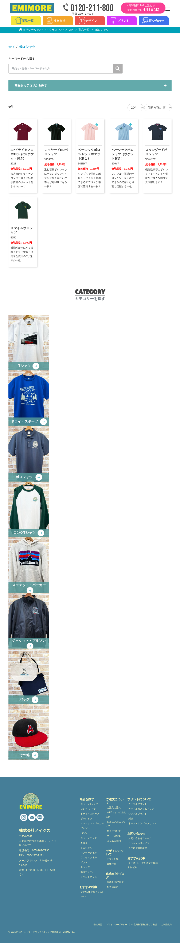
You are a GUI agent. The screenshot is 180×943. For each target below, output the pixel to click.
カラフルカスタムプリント (142, 809)
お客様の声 (112, 887)
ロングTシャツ (88, 809)
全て (11, 47)
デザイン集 (112, 859)
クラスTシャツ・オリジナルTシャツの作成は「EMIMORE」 (46, 932)
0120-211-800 (92, 8)
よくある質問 (114, 840)
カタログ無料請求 (137, 848)
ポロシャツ (27, 47)
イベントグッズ (89, 877)
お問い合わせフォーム (140, 838)
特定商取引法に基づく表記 (144, 924)
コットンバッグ (89, 838)
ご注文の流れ (114, 807)
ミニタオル (86, 847)
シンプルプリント (137, 813)
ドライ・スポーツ (90, 813)
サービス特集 (114, 836)
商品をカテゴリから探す (31, 85)
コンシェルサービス (138, 843)
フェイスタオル (89, 857)
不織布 (84, 843)
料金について (114, 831)
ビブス (84, 862)
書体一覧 (111, 863)
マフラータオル (89, 852)
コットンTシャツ (89, 804)
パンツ (84, 833)
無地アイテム (87, 872)
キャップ (85, 867)
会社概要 (98, 924)
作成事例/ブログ (115, 882)
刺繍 (130, 818)
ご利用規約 (166, 924)
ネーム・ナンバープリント (142, 823)
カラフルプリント (137, 804)
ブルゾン (85, 828)
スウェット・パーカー (92, 823)
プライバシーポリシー (116, 924)
